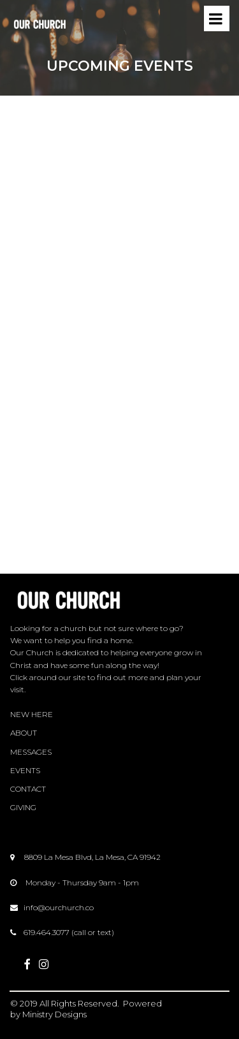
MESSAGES (31, 752)
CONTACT (28, 789)
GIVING (23, 807)
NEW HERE (31, 714)
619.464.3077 (46, 932)
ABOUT (23, 732)
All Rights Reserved (78, 1003)
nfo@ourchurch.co (59, 907)
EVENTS (25, 770)
